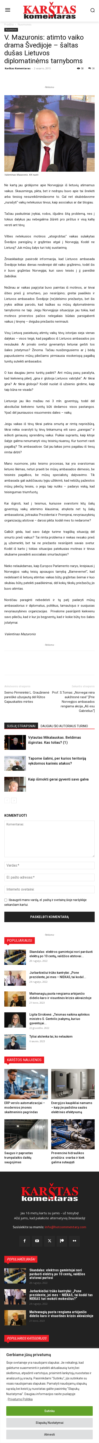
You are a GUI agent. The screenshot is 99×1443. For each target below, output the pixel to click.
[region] (49, 1395)
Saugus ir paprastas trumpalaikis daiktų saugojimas (18, 1157)
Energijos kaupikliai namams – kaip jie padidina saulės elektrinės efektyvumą (71, 1107)
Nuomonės (24, 24)
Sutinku (49, 1411)
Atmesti (49, 1434)
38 (91, 68)
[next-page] (14, 800)
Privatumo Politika (20, 1399)
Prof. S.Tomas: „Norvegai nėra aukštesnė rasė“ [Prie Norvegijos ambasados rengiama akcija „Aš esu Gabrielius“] (73, 702)
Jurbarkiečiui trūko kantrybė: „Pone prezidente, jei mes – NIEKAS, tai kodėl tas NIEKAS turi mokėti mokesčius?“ (61, 1295)
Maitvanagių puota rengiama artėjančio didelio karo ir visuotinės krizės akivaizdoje (61, 1314)
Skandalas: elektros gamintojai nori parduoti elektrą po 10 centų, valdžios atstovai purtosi (57, 1274)
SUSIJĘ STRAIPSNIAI (21, 726)
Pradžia (9, 24)
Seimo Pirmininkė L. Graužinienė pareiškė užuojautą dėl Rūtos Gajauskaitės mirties (26, 697)
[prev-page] (7, 800)
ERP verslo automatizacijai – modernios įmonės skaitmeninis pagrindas (24, 1107)
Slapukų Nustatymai (50, 1422)
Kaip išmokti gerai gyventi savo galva (58, 779)
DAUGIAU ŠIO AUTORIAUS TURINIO (64, 726)
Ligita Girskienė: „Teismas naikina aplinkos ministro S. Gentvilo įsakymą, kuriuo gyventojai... (59, 1019)
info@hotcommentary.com (65, 1227)
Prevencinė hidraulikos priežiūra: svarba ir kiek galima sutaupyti (67, 1157)
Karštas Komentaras (17, 68)
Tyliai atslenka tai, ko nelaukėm (51, 1036)
